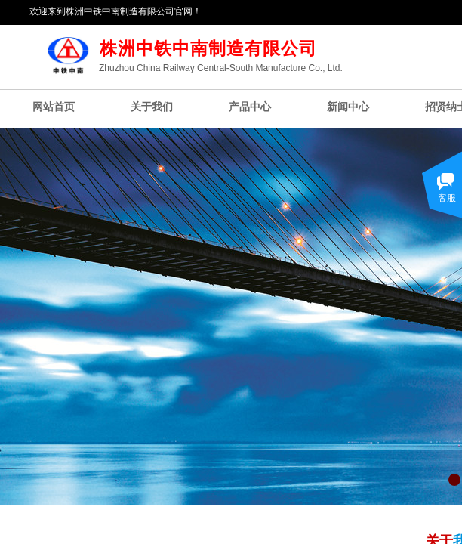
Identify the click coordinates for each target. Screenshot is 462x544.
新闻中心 (348, 107)
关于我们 (152, 107)
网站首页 (53, 107)
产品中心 (250, 107)
